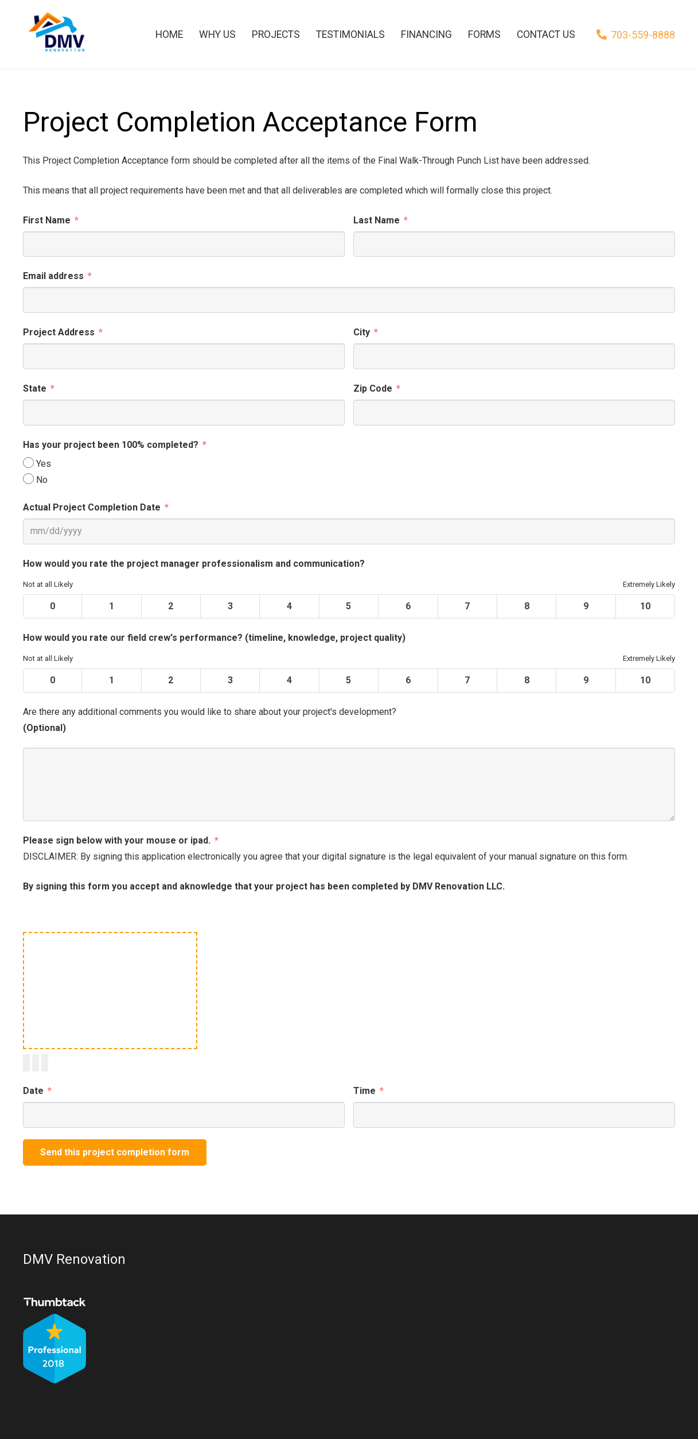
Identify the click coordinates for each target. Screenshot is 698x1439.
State (34, 388)
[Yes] (28, 462)
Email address (53, 275)
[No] (28, 478)
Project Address (59, 332)
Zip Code (372, 388)
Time (364, 1090)
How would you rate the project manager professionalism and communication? (194, 563)
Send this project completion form (114, 1152)
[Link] (56, 34)
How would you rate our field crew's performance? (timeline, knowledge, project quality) (214, 637)
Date (33, 1090)
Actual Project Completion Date (92, 507)
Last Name (376, 220)
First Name (47, 220)
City (361, 332)
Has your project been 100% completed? (110, 444)
